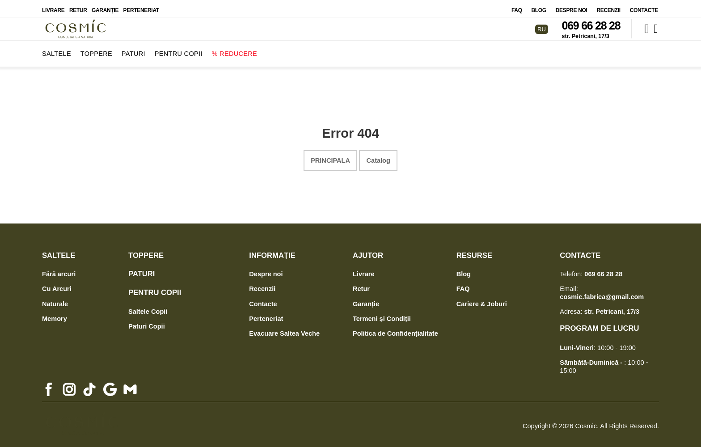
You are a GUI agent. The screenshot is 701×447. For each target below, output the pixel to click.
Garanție (105, 6)
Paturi (133, 49)
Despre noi (571, 6)
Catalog (378, 156)
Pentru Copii (179, 49)
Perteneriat (141, 6)
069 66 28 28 (591, 22)
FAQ (516, 6)
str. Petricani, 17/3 (585, 33)
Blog (539, 6)
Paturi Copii (146, 322)
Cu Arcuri (57, 285)
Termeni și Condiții (382, 314)
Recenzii (608, 6)
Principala (330, 156)
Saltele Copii (147, 307)
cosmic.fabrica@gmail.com (602, 292)
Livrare (53, 6)
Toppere (96, 49)
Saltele (56, 49)
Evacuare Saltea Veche (284, 329)
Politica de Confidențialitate (395, 329)
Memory (54, 314)
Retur (78, 6)
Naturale (55, 300)
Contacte (644, 6)
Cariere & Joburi (481, 300)
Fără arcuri (59, 270)
